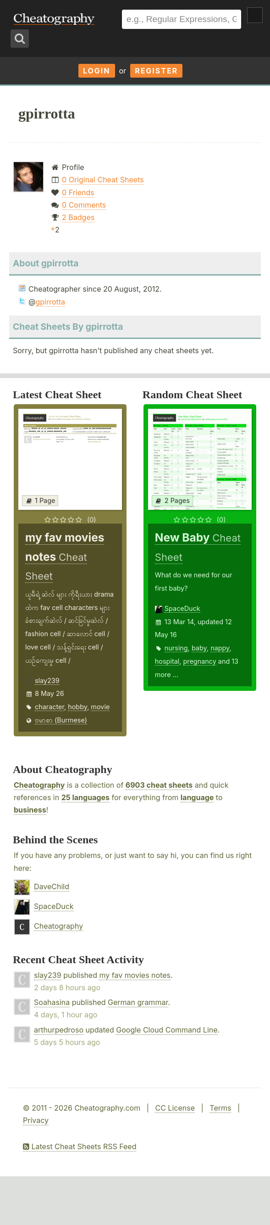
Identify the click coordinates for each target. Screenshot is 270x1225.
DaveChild (51, 886)
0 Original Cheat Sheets (103, 179)
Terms (220, 1107)
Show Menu (255, 15)
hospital (167, 661)
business (30, 809)
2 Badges (78, 217)
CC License (175, 1107)
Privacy (36, 1120)
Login (96, 70)
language (197, 797)
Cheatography (39, 785)
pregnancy (199, 661)
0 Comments (84, 204)
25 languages (85, 797)
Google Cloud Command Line (166, 1029)
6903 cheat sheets (159, 785)
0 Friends (78, 192)
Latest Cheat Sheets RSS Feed (79, 1146)
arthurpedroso (58, 1029)
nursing (176, 648)
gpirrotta (50, 301)
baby (199, 648)
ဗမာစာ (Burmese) (61, 720)
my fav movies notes (135, 975)
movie (100, 707)
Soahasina (52, 1002)
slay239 (47, 680)
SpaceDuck (182, 608)
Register (156, 70)
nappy (219, 648)
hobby (77, 707)
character (49, 707)
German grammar (138, 1002)
